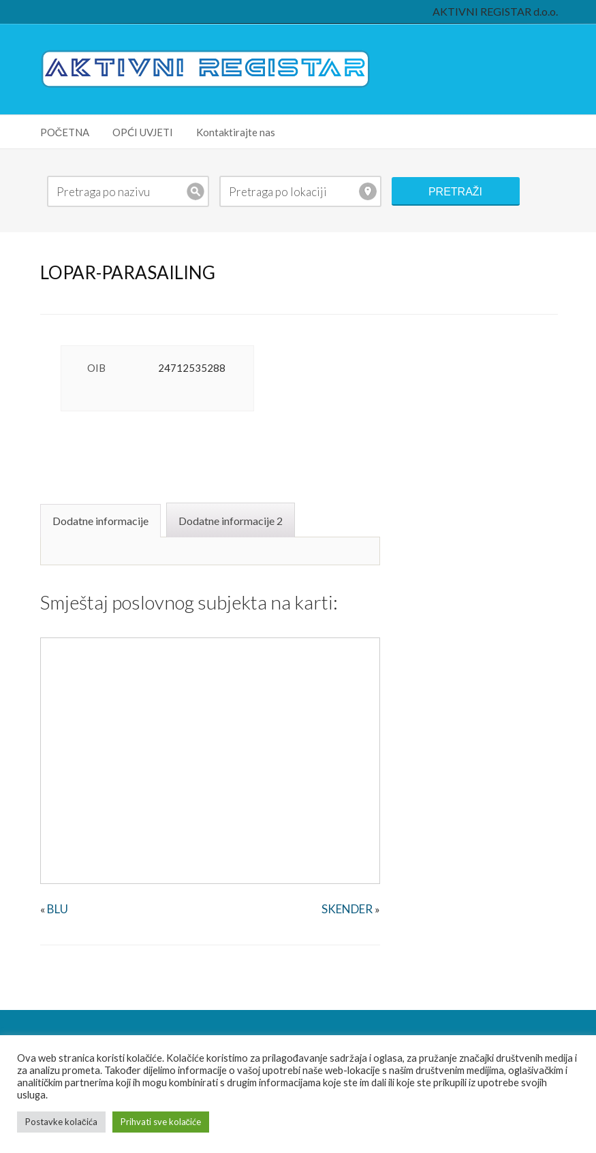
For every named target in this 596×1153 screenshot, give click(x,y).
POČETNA (65, 132)
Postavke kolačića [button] (61, 1121)
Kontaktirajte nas (235, 132)
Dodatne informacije (100, 520)
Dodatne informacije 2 (230, 520)
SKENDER (347, 909)
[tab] (102, 519)
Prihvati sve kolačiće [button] (161, 1121)
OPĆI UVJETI (142, 132)
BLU (57, 909)
